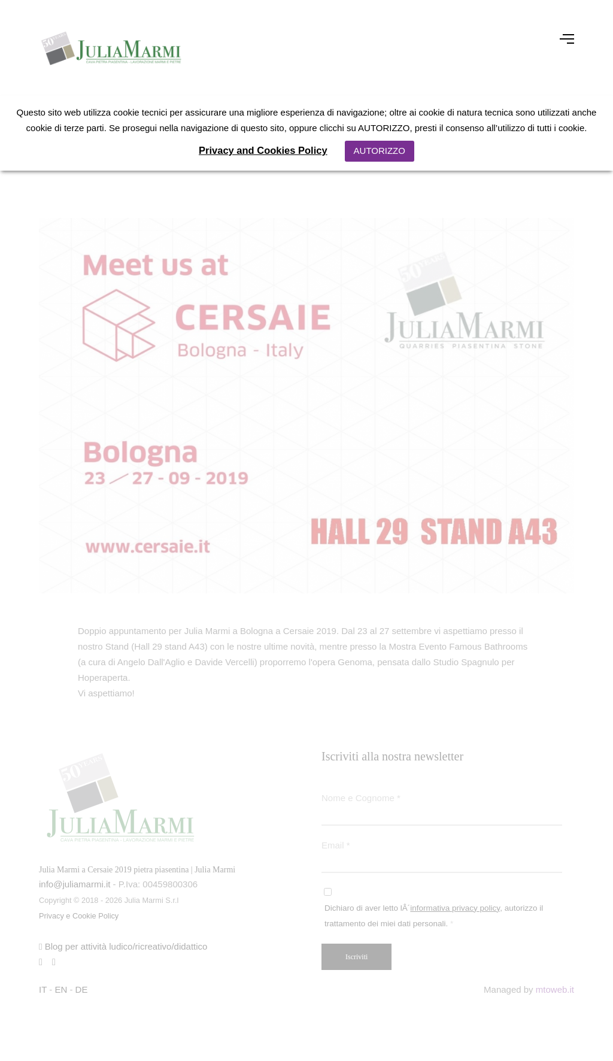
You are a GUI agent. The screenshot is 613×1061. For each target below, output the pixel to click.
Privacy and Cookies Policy (263, 150)
